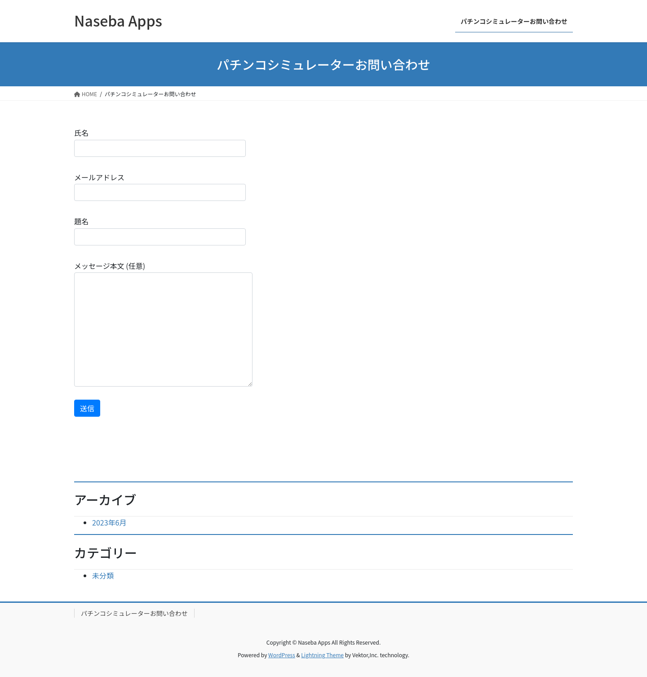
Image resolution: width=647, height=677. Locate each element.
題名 (160, 230)
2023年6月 (109, 522)
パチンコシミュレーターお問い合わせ (134, 613)
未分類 (103, 575)
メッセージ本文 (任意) (163, 323)
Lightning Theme (322, 655)
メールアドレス (160, 186)
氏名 (160, 141)
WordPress (281, 655)
